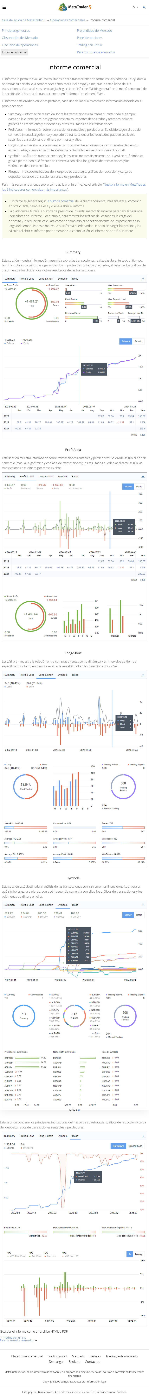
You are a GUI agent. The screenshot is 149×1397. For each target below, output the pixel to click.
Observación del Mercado (20, 38)
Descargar (56, 1361)
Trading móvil (57, 1356)
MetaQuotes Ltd (76, 1381)
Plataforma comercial (27, 1356)
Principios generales (16, 30)
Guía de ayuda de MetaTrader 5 (23, 20)
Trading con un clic (90, 45)
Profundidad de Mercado (94, 30)
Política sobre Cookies (113, 1392)
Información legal (96, 1381)
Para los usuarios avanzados (96, 52)
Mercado (78, 1356)
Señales (95, 1356)
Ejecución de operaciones (20, 45)
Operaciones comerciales (67, 20)
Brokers (74, 1361)
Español (133, 7)
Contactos (92, 1361)
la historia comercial (60, 201)
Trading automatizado (122, 1356)
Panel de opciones (89, 38)
